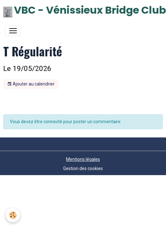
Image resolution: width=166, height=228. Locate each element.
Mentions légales (83, 159)
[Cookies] (13, 215)
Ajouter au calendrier (31, 84)
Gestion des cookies (83, 168)
